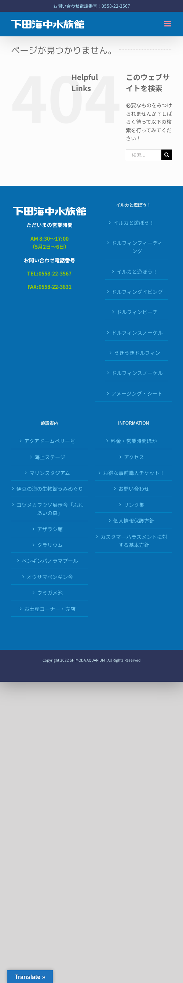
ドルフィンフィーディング (136, 247)
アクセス (134, 457)
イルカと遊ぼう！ (133, 222)
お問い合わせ (133, 488)
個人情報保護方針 (133, 520)
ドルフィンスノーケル (137, 332)
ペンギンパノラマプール (50, 560)
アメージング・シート (136, 393)
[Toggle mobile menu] (168, 24)
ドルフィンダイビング (137, 291)
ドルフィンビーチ (137, 312)
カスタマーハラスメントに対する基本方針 (133, 540)
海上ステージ (49, 457)
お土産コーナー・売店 (50, 608)
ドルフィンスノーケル (137, 373)
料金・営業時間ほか (134, 440)
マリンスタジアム (49, 472)
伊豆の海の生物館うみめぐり (50, 488)
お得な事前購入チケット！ (134, 472)
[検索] (166, 155)
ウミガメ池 (50, 592)
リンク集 (134, 504)
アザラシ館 (50, 529)
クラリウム (50, 544)
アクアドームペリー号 (49, 440)
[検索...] (143, 155)
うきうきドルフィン (137, 352)
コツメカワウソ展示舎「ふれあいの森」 (50, 508)
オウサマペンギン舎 (50, 576)
